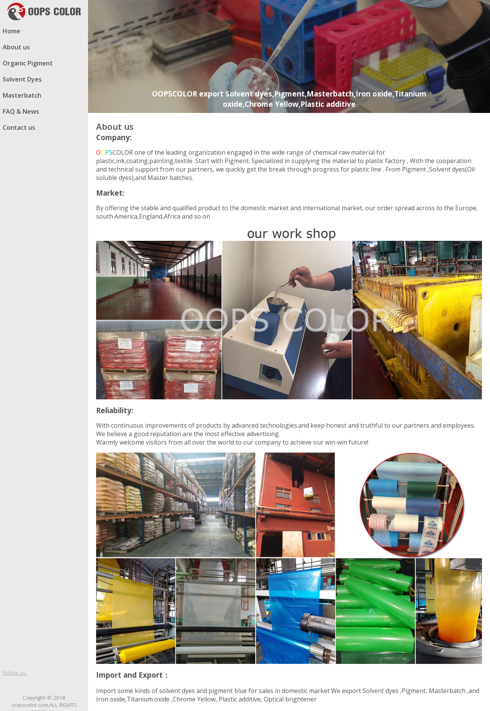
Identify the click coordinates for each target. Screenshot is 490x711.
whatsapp (51, 685)
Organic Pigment (28, 63)
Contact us (19, 127)
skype (65, 685)
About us (16, 47)
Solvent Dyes (22, 79)
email (78, 685)
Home (11, 31)
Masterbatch (22, 95)
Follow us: (15, 672)
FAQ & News (21, 111)
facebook (9, 685)
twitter (23, 685)
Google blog (37, 685)
